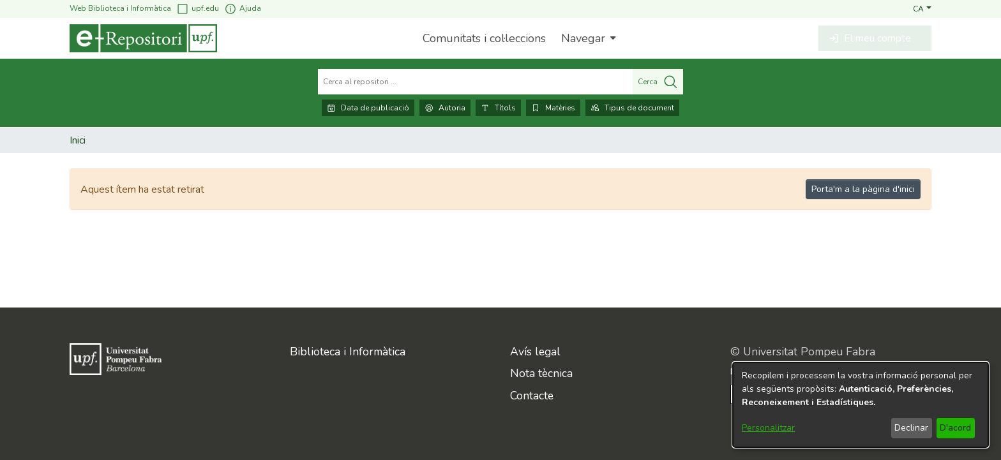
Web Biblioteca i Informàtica (120, 8)
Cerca (658, 81)
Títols (498, 108)
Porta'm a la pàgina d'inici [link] (863, 189)
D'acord (955, 428)
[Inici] (143, 38)
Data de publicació (368, 108)
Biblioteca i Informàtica (347, 351)
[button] (922, 8)
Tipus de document (632, 108)
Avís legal (535, 351)
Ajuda (242, 9)
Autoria (445, 108)
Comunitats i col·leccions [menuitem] (484, 38)
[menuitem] (587, 38)
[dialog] (860, 404)
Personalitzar (768, 428)
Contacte (531, 395)
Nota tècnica (541, 373)
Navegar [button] (583, 38)
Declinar (911, 428)
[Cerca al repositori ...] (475, 81)
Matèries (553, 108)
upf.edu (197, 9)
